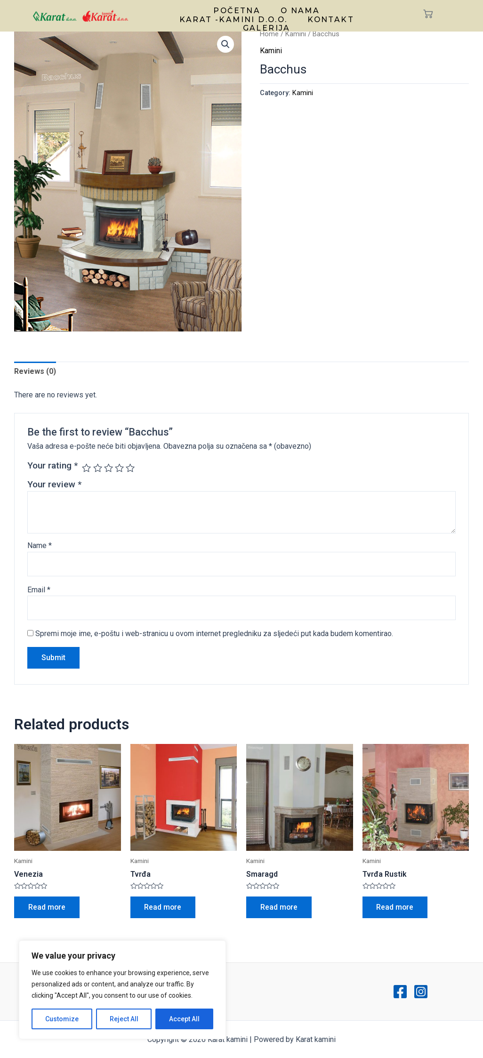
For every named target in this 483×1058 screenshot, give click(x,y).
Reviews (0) (35, 371)
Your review (54, 484)
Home (269, 34)
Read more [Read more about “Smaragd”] (279, 907)
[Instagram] (420, 991)
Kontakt (330, 17)
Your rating (52, 465)
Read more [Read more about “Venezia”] (47, 907)
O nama (299, 10)
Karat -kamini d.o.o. (235, 17)
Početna (238, 10)
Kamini (295, 34)
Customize (62, 1019)
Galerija (266, 25)
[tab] (35, 371)
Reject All (124, 1019)
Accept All (184, 1019)
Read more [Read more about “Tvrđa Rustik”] (395, 907)
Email (38, 589)
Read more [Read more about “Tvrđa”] (163, 907)
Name (39, 545)
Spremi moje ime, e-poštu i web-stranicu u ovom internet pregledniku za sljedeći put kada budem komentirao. (214, 633)
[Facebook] (400, 991)
